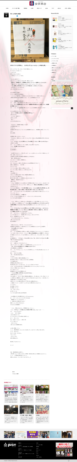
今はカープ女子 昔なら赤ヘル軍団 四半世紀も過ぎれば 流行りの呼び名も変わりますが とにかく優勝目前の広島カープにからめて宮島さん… (42, 420)
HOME (7, 8)
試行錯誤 (59, 39)
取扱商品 (25, 8)
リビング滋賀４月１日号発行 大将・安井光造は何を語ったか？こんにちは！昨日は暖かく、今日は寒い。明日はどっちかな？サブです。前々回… (27, 399)
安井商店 (9, 460)
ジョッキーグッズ (55, 58)
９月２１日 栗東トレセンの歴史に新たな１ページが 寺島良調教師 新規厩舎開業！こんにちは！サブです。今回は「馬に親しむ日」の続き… (27, 420)
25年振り (38, 415)
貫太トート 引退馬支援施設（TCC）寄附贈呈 (25, 446)
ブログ (53, 8)
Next (74, 435)
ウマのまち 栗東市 (15, 373)
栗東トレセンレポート (55, 67)
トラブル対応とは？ (61, 46)
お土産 (32, 8)
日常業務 (53, 65)
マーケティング (54, 60)
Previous (2, 435)
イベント (53, 56)
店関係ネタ (53, 63)
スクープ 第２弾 (61, 25)
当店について (39, 8)
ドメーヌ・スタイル (40, 394)
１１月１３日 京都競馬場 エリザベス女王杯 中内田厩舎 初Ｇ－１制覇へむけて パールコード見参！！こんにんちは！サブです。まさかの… (11, 420)
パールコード (7, 415)
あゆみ (46, 8)
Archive (52, 79)
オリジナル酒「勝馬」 (16, 8)
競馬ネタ (53, 70)
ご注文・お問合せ (68, 8)
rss (68, 460)
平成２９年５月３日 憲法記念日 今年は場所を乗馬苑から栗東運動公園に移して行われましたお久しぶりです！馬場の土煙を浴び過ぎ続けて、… (11, 401)
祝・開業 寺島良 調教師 (26, 415)
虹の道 (13, 371)
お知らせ (59, 8)
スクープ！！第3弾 (61, 18)
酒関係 (53, 72)
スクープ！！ (60, 32)
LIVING (22, 394)
